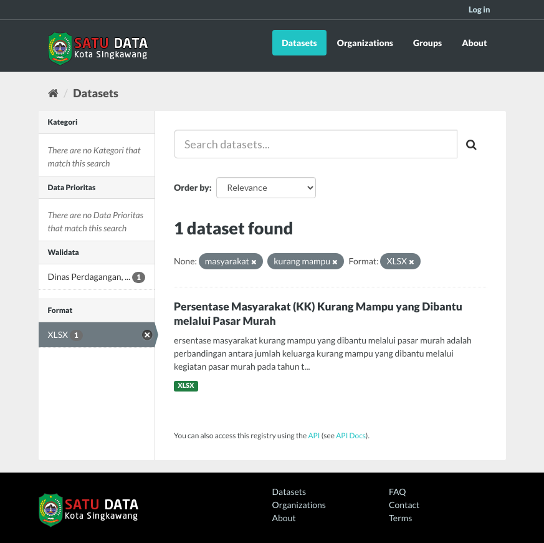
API (314, 435)
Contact (404, 504)
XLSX (186, 386)
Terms (400, 517)
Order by (191, 187)
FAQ (397, 491)
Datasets (299, 42)
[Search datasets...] (315, 144)
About (474, 42)
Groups (427, 42)
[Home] (53, 93)
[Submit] (472, 144)
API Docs (351, 435)
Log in (479, 9)
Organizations (365, 42)
